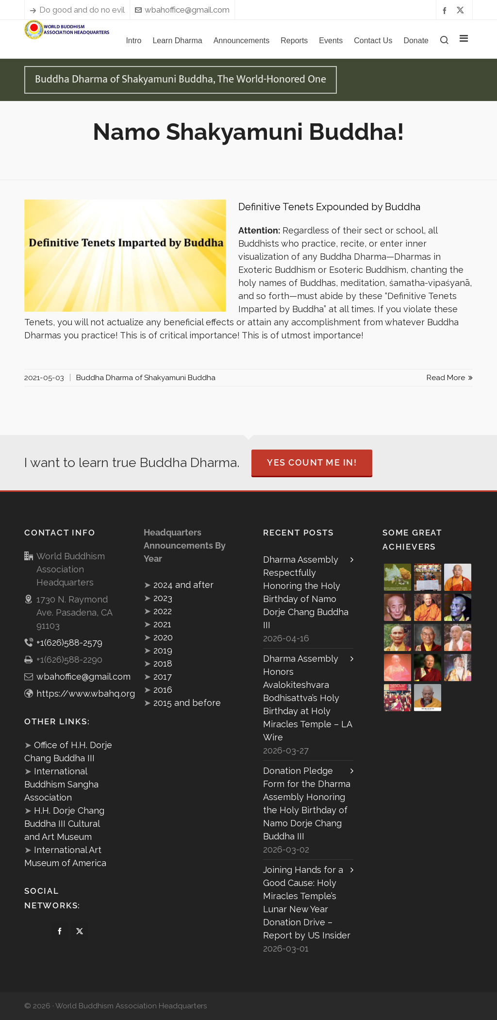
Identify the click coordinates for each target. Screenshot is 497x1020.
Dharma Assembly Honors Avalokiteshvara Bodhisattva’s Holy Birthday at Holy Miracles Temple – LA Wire (307, 697)
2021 (162, 624)
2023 (162, 598)
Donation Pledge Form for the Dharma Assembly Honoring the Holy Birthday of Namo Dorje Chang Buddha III (306, 803)
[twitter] (461, 10)
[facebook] (446, 10)
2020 (163, 637)
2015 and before (187, 703)
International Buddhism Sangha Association (61, 784)
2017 (162, 676)
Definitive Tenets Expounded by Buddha (329, 207)
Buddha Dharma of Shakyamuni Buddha (145, 377)
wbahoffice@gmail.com (182, 10)
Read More (450, 377)
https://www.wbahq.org (85, 693)
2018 (162, 663)
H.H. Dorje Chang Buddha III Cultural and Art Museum (64, 823)
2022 (162, 611)
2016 (162, 690)
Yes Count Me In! (312, 462)
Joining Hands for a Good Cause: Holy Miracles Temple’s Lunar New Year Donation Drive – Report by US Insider (306, 902)
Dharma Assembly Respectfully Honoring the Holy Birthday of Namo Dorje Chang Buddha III (305, 592)
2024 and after (183, 585)
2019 (162, 650)
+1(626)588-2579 (69, 642)
